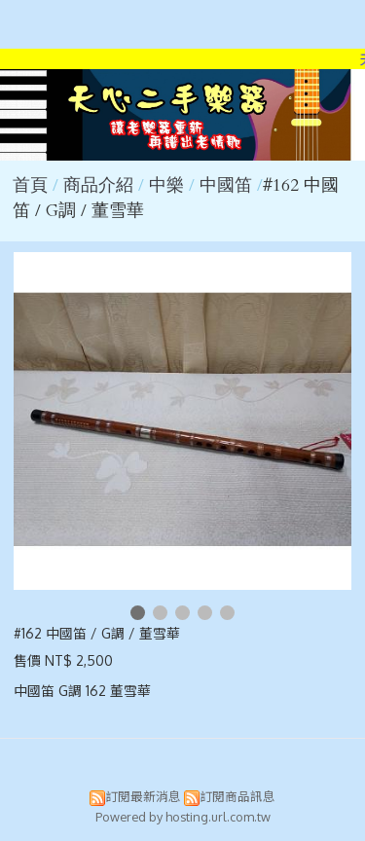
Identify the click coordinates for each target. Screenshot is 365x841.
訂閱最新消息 (143, 796)
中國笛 (226, 185)
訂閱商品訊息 (237, 796)
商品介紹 (100, 185)
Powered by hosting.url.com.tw (183, 816)
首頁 (30, 185)
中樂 (166, 185)
